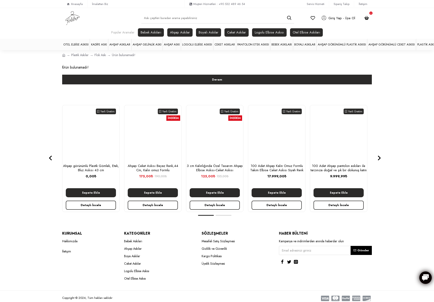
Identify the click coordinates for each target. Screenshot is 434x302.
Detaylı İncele (91, 205)
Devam (217, 79)
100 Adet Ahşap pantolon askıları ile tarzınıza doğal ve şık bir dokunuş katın (339, 168)
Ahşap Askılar (180, 32)
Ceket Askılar (236, 32)
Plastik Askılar (80, 55)
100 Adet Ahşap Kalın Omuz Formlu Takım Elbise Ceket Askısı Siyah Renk (276, 168)
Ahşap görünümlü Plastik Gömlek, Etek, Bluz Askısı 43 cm (91, 168)
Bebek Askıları (151, 32)
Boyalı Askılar (208, 32)
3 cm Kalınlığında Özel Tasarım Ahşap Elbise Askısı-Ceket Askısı (215, 168)
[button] (50, 158)
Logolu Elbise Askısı (269, 32)
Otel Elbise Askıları (306, 32)
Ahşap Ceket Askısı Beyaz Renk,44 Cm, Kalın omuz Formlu (153, 168)
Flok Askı (100, 55)
